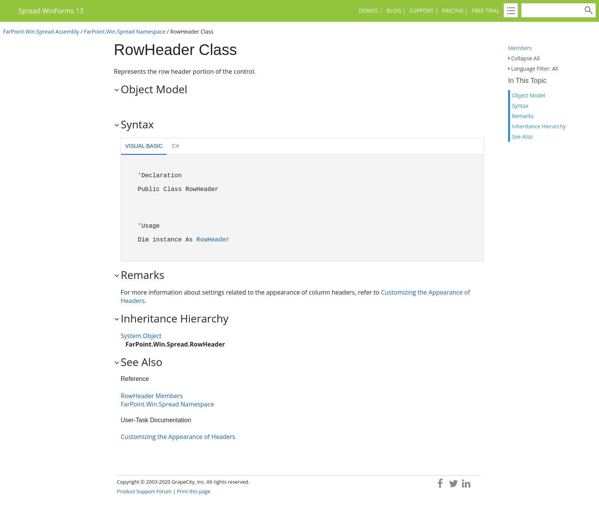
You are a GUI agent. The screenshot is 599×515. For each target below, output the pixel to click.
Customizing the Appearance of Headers (178, 436)
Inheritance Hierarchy (539, 126)
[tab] (144, 147)
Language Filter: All (534, 68)
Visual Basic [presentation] (144, 146)
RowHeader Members (152, 396)
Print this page (193, 491)
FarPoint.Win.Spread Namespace (124, 31)
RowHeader (212, 239)
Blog (393, 10)
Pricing (452, 10)
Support (422, 10)
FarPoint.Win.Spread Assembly (41, 31)
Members (520, 48)
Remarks (523, 116)
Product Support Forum (144, 491)
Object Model (528, 95)
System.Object (141, 336)
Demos (368, 10)
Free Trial (486, 10)
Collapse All (525, 58)
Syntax (520, 105)
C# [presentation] (175, 146)
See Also (522, 136)
